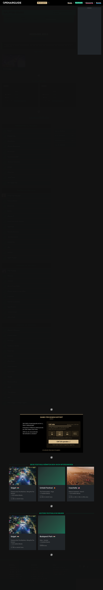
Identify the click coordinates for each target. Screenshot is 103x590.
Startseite (4, 7)
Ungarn (17, 7)
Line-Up (8, 19)
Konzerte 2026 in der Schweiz (39, 580)
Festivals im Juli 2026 (15, 578)
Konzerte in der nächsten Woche (40, 573)
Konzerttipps (34, 567)
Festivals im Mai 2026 (15, 574)
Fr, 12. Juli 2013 (65, 135)
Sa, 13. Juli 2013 (65, 140)
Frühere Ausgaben (51, 19)
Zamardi (57, 13)
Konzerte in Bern (35, 571)
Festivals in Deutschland (16, 571)
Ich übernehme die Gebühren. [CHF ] (61, 438)
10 (52, 433)
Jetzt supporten (42, 2)
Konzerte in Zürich (36, 569)
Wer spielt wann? (10, 21)
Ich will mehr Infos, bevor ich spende (51, 450)
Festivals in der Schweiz (15, 569)
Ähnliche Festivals (35, 21)
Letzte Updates (34, 19)
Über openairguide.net (58, 567)
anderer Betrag (75, 434)
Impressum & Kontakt (58, 574)
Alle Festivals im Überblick (16, 582)
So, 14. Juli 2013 (65, 145)
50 (67, 433)
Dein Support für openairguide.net (62, 569)
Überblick (24, 19)
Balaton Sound (25, 7)
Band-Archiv (49, 21)
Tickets (23, 21)
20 (59, 433)
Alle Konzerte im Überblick (38, 582)
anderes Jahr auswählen (39, 38)
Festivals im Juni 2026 (15, 576)
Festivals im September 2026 (17, 580)
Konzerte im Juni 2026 (37, 574)
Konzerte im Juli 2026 (37, 576)
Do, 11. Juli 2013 (65, 131)
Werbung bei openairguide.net (60, 571)
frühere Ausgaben (35, 7)
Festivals (11, 7)
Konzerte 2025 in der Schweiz (39, 578)
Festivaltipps (12, 567)
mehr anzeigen (20, 101)
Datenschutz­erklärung (58, 573)
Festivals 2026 (13, 573)
